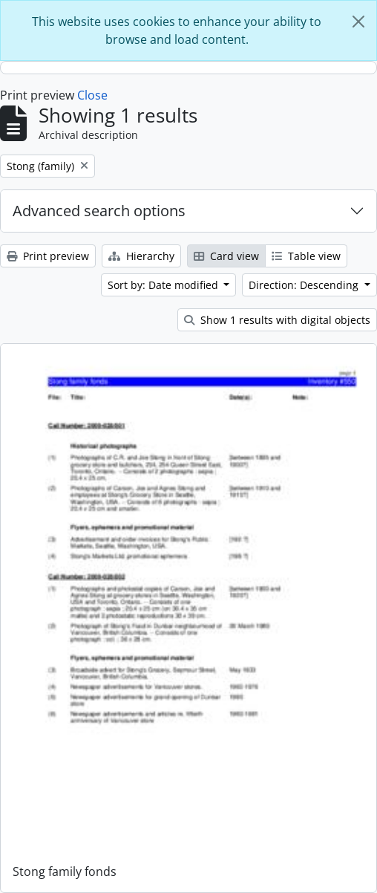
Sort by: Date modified (164, 285)
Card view (226, 256)
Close (92, 95)
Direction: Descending (305, 285)
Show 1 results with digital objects (277, 320)
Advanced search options (99, 211)
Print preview (48, 256)
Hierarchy (141, 256)
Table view (306, 256)
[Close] (358, 21)
